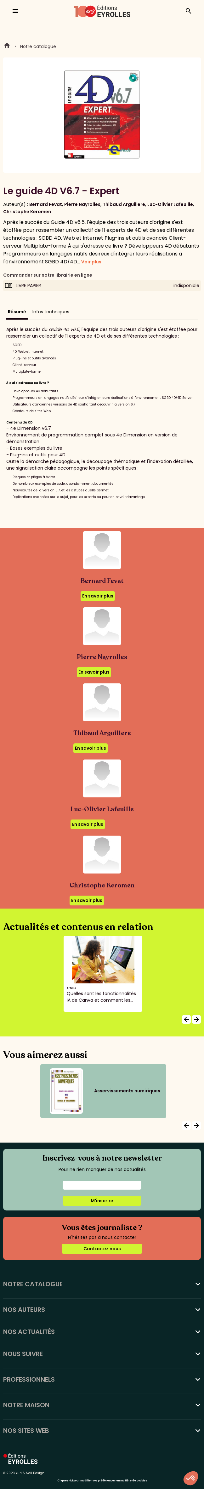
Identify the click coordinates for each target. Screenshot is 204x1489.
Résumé (17, 312)
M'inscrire (102, 1201)
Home (7, 46)
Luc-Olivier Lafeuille (170, 204)
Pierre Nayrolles (82, 204)
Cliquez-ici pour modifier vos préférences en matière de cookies (102, 1480)
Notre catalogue (38, 46)
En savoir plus (97, 596)
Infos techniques (50, 312)
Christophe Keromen (27, 211)
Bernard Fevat (45, 204)
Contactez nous (102, 1249)
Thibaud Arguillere (124, 204)
